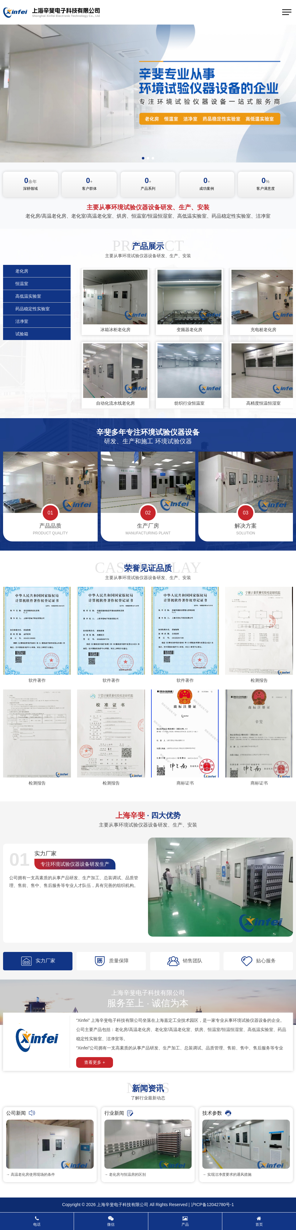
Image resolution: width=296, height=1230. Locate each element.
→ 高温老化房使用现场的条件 (30, 1174)
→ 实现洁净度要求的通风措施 (226, 1174)
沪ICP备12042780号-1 (212, 1204)
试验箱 (21, 333)
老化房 (21, 271)
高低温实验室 (28, 296)
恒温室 (21, 283)
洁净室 (21, 321)
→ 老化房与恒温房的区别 (125, 1174)
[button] (143, 158)
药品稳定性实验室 (32, 308)
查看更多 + (94, 1062)
